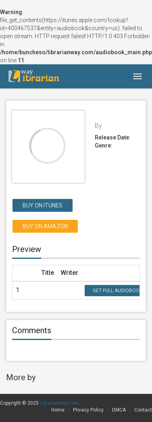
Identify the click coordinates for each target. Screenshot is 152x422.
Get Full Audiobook (117, 290)
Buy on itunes (42, 205)
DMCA (119, 410)
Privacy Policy (88, 410)
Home (58, 410)
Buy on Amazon (45, 226)
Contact (143, 410)
